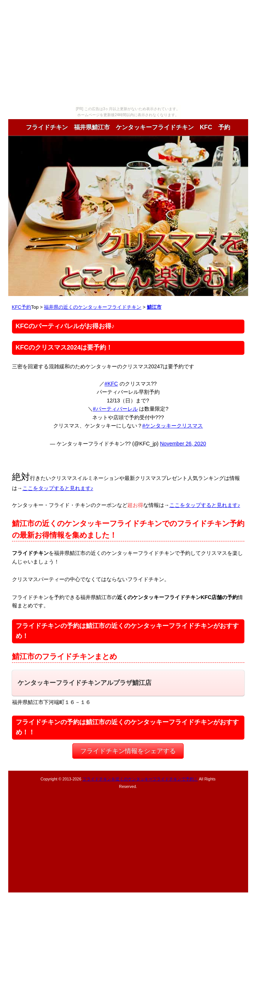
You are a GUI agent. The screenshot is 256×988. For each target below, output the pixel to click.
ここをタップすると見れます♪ (57, 488)
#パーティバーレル (115, 409)
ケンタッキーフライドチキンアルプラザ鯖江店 (84, 682)
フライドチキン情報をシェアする (128, 751)
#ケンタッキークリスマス (172, 426)
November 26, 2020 (183, 444)
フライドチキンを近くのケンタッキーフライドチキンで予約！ (140, 779)
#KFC (111, 384)
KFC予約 (21, 307)
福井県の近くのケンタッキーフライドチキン (92, 307)
